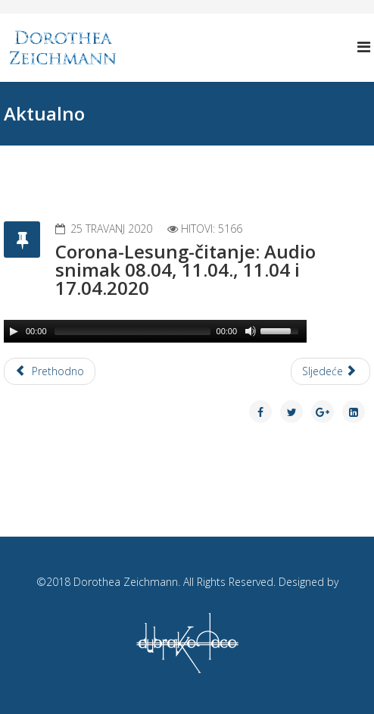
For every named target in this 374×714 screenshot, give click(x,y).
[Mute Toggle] (251, 331)
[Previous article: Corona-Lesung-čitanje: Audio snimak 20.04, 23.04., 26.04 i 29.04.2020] (49, 371)
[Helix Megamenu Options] (363, 47)
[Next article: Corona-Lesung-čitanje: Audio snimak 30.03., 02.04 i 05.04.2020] (331, 371)
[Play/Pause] (14, 331)
